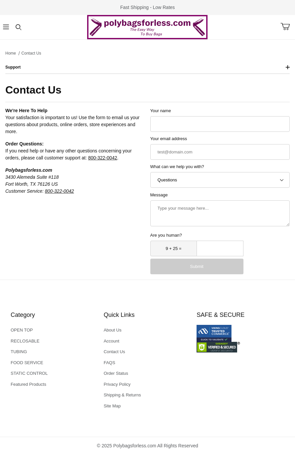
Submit (196, 266)
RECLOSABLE (25, 341)
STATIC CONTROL (29, 373)
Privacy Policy (117, 384)
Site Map (112, 405)
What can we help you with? (177, 166)
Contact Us (114, 351)
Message (159, 194)
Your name (160, 110)
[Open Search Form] (18, 27)
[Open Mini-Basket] (287, 26)
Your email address (168, 138)
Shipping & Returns (122, 394)
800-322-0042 (102, 157)
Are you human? (166, 235)
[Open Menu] (6, 27)
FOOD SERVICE (27, 362)
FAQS (109, 362)
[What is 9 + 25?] (173, 248)
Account (111, 341)
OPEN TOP (22, 330)
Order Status (116, 373)
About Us (112, 330)
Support (147, 67)
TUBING (19, 351)
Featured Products (28, 384)
